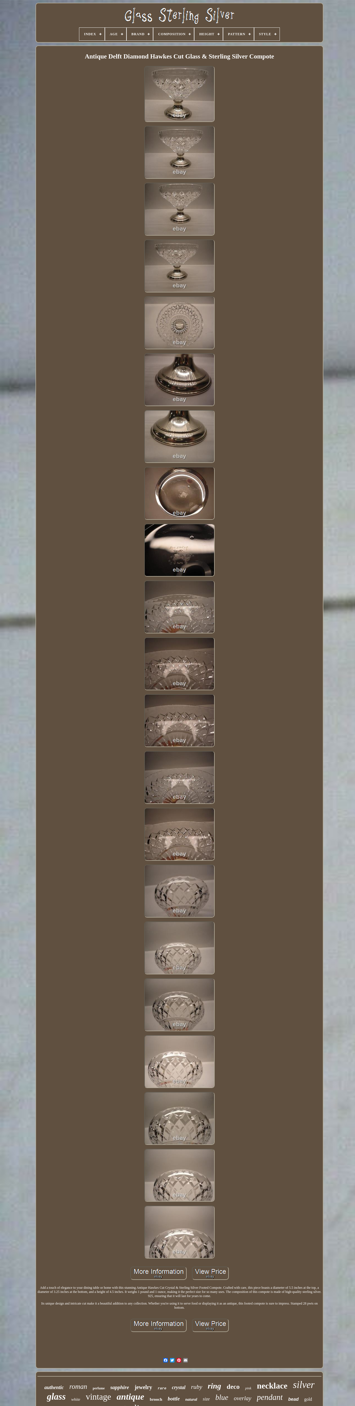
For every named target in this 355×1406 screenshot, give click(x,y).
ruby (196, 1386)
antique (130, 1397)
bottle (174, 1399)
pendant (270, 1397)
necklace (272, 1385)
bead (293, 1399)
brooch (156, 1399)
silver (304, 1384)
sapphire (119, 1387)
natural (191, 1399)
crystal (179, 1387)
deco (233, 1386)
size (206, 1399)
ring (214, 1386)
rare (162, 1388)
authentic (54, 1387)
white (75, 1399)
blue (221, 1397)
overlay (242, 1398)
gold (308, 1399)
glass (56, 1397)
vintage (98, 1397)
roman (78, 1386)
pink (248, 1388)
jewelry (143, 1387)
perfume (99, 1388)
